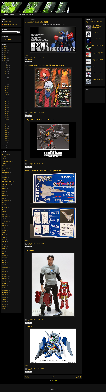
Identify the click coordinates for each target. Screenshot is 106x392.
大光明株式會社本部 (9, 14)
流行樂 (3, 193)
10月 (6, 69)
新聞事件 (4, 246)
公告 (3, 165)
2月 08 (6, 126)
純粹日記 (4, 211)
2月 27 (6, 90)
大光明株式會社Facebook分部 (25, 14)
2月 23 (6, 98)
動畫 (29, 114)
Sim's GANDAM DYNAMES (98, 45)
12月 (6, 65)
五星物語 (4, 163)
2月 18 (6, 107)
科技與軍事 (94, 66)
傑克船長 (4, 230)
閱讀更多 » (27, 55)
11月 (6, 67)
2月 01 (6, 140)
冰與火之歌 (4, 177)
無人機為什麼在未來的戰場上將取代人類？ (97, 60)
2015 (5, 58)
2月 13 (6, 117)
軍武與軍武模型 (5, 200)
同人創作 (4, 179)
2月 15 (6, 113)
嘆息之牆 (4, 262)
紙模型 (3, 214)
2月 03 (6, 136)
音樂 (3, 202)
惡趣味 (29, 320)
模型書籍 (4, 283)
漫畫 (3, 264)
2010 (5, 147)
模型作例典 (30, 59)
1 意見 (42, 319)
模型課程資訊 (5, 290)
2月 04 (6, 134)
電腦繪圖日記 (5, 257)
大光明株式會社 (32, 57)
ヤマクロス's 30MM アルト (97, 38)
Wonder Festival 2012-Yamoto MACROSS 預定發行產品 (43, 171)
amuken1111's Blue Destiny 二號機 (36, 22)
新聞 (3, 244)
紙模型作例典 (5, 216)
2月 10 (6, 123)
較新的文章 (28, 377)
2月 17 (6, 109)
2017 (5, 54)
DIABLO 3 (4, 311)
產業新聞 (4, 228)
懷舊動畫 (4, 299)
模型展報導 (30, 244)
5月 (6, 79)
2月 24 (6, 96)
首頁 (53, 377)
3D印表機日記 (5, 154)
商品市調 (4, 225)
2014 (5, 60)
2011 (5, 145)
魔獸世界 (4, 304)
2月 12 (6, 119)
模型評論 (4, 285)
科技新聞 (4, 195)
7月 (6, 75)
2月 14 (6, 115)
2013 (5, 62)
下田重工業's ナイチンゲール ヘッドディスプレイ (97, 53)
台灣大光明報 (5, 168)
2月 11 (6, 121)
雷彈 (3, 251)
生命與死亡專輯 (5, 172)
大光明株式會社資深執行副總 (10, 24)
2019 (5, 50)
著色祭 (3, 237)
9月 (6, 71)
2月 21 (6, 101)
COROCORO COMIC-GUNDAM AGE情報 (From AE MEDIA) (44, 65)
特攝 (3, 209)
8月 (6, 73)
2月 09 (6, 124)
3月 (6, 83)
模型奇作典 (4, 278)
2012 (5, 64)
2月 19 (6, 105)
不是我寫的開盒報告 (6, 161)
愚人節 (3, 239)
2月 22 (6, 100)
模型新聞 (4, 288)
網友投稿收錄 (5, 267)
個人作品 (4, 204)
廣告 (3, 269)
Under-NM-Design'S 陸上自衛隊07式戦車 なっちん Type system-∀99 (98, 26)
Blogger (56, 389)
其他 (3, 186)
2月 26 (6, 92)
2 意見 (42, 112)
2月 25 (6, 94)
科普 (3, 198)
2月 (6, 84)
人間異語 (4, 156)
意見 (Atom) (54, 380)
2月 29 (6, 86)
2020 (5, 48)
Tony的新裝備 (29, 250)
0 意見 (43, 57)
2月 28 (6, 88)
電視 (3, 253)
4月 (6, 81)
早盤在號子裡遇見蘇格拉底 (8, 181)
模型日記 (4, 274)
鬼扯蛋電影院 (5, 221)
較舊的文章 (78, 377)
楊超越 (3, 248)
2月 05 (6, 132)
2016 (5, 56)
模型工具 (4, 271)
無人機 (3, 234)
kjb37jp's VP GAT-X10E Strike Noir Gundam (39, 120)
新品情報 (30, 369)
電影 (3, 260)
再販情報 (4, 175)
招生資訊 (4, 188)
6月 (6, 77)
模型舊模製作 (5, 292)
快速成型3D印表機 (6, 184)
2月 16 (6, 111)
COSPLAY (4, 308)
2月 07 (6, 128)
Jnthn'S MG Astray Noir (97, 72)
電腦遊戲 (4, 255)
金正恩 (3, 191)
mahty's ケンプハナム (96, 32)
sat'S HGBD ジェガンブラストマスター (97, 80)
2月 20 (6, 103)
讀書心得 (4, 306)
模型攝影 (4, 294)
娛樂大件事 (4, 207)
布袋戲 (3, 170)
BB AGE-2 (28, 326)
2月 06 (6, 130)
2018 (5, 52)
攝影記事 (4, 301)
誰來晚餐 (4, 297)
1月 (6, 142)
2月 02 (6, 138)
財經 (3, 218)
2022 (5, 46)
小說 (3, 158)
